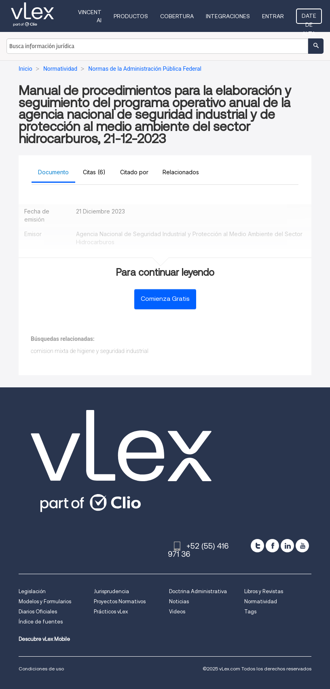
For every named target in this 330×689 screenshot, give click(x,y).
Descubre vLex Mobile (44, 639)
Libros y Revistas (263, 591)
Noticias (179, 601)
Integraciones (228, 16)
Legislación (32, 591)
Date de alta (309, 18)
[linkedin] (287, 545)
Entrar (273, 16)
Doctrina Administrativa (198, 591)
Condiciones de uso (41, 668)
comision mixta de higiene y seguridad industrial (89, 351)
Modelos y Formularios (45, 601)
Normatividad (260, 601)
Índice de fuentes (41, 622)
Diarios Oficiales (38, 612)
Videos (177, 612)
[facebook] (272, 545)
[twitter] (257, 545)
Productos (131, 16)
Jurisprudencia (111, 591)
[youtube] (302, 545)
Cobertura (177, 16)
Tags (250, 612)
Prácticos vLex (111, 612)
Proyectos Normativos (120, 601)
